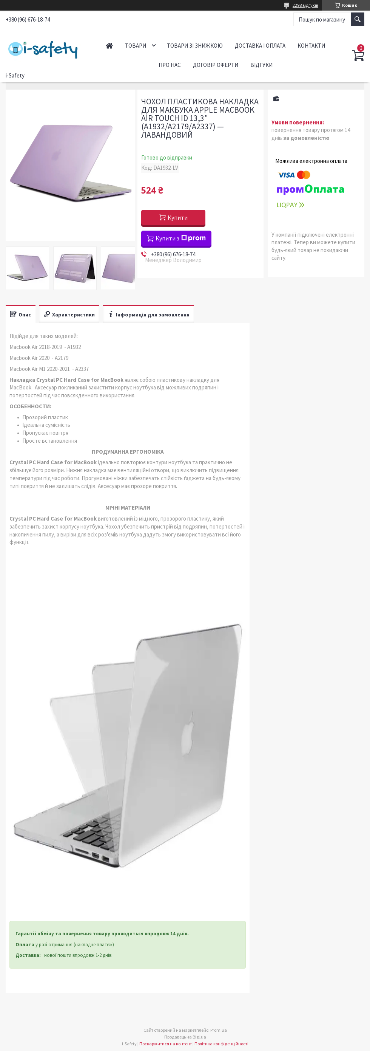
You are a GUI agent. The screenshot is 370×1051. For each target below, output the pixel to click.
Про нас (170, 64)
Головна (109, 45)
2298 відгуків (305, 5)
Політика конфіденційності (221, 1043)
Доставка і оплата (260, 45)
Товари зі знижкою (195, 45)
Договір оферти (215, 64)
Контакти (311, 45)
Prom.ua (218, 1030)
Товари (135, 45)
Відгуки (261, 64)
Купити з (181, 238)
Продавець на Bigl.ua (185, 1037)
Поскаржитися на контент (165, 1043)
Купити (178, 217)
